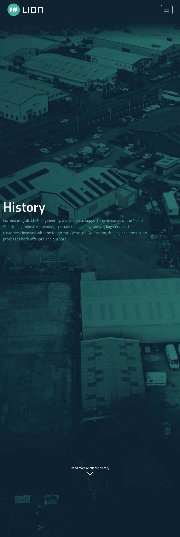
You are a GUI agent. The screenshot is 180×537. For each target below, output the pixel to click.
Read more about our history (90, 471)
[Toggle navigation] (167, 9)
